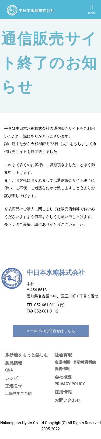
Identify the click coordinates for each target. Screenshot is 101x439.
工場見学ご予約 (18, 393)
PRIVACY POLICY (70, 384)
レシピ (11, 378)
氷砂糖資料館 (84, 362)
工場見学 (13, 386)
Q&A (9, 370)
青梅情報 (62, 369)
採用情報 (63, 392)
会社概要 (63, 377)
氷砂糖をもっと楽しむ (26, 354)
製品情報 (13, 363)
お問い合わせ (68, 400)
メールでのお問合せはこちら (50, 331)
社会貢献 (63, 354)
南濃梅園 (62, 362)
